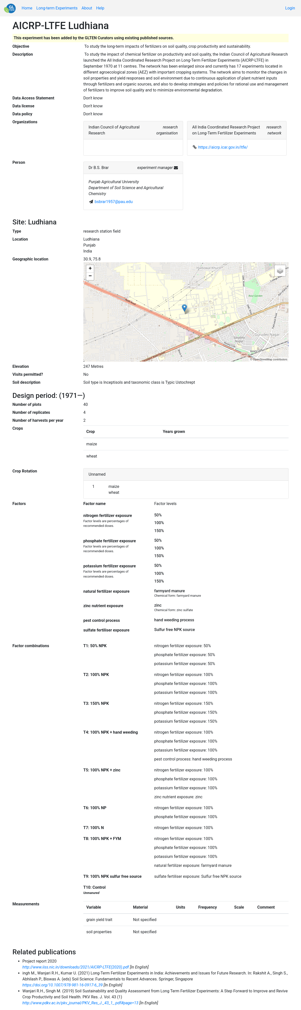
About (87, 8)
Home (27, 8)
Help (100, 8)
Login (290, 8)
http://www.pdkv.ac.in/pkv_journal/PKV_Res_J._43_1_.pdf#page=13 (80, 1003)
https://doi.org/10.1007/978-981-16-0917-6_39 (62, 985)
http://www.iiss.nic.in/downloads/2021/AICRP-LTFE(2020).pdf (75, 967)
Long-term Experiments (57, 8)
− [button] (90, 276)
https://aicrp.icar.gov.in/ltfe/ (223, 147)
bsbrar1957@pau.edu (114, 201)
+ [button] (90, 269)
